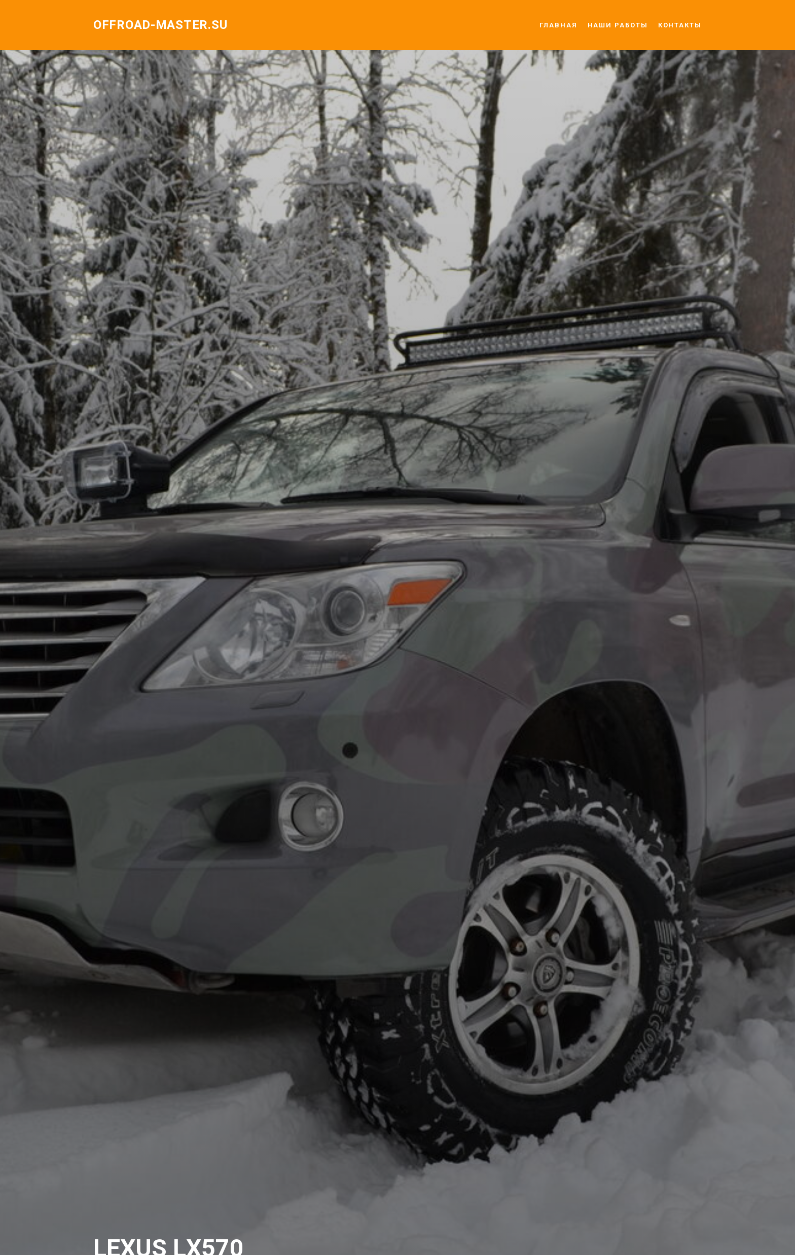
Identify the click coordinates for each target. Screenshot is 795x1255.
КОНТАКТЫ (680, 25)
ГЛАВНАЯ (558, 25)
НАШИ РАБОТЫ (618, 25)
